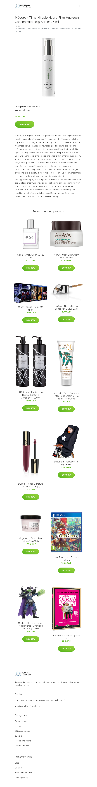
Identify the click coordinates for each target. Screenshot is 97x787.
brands (18, 726)
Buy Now (24, 124)
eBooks (18, 736)
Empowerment (33, 106)
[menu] (80, 6)
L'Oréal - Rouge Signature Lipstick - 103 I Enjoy (30, 485)
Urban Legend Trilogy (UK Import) (30, 308)
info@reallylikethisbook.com (28, 706)
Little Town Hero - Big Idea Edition (66, 558)
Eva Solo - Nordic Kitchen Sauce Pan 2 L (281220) (66, 307)
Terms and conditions (25, 772)
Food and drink (22, 745)
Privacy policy (21, 777)
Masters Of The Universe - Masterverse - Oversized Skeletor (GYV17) (30, 626)
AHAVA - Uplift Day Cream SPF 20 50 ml (66, 256)
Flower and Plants (23, 740)
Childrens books (22, 731)
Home (17, 26)
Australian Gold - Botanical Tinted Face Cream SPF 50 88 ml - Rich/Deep (66, 396)
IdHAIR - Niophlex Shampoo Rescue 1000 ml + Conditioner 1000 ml (31, 395)
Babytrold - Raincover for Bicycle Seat (66, 463)
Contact (18, 767)
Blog (17, 763)
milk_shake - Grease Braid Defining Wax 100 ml (30, 539)
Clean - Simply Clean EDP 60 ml (30, 256)
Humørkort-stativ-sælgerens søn (66, 637)
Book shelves (21, 721)
